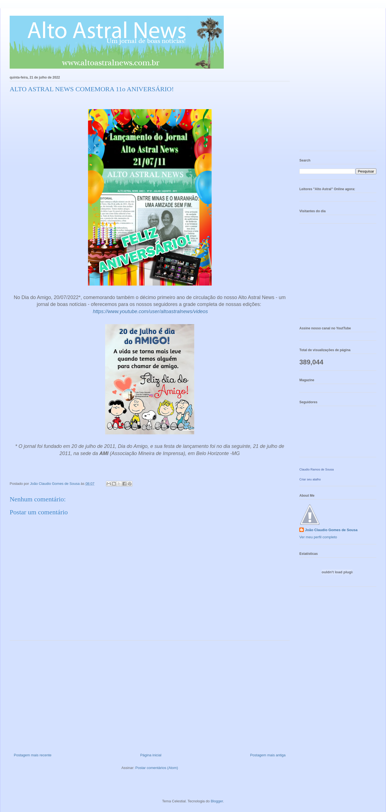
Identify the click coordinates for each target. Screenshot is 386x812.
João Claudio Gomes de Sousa (331, 530)
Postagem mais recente (33, 755)
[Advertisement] (150, 694)
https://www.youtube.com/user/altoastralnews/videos (149, 311)
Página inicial (150, 755)
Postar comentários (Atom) (156, 768)
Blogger (217, 801)
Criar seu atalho (310, 479)
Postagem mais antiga (268, 755)
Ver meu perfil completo (318, 537)
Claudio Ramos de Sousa (316, 469)
